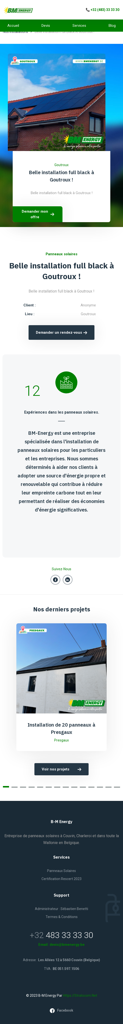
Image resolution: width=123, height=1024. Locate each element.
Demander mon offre (38, 214)
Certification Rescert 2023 (61, 879)
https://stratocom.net (80, 995)
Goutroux (61, 165)
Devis (45, 25)
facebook (61, 1010)
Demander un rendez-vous (61, 332)
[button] (6, 786)
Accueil (13, 25)
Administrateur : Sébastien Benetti (61, 909)
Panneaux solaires (61, 871)
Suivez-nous (61, 569)
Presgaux (61, 740)
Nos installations (15, 32)
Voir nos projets (61, 769)
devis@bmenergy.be (67, 944)
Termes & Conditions (62, 917)
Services (79, 25)
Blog (112, 25)
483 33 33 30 (69, 935)
